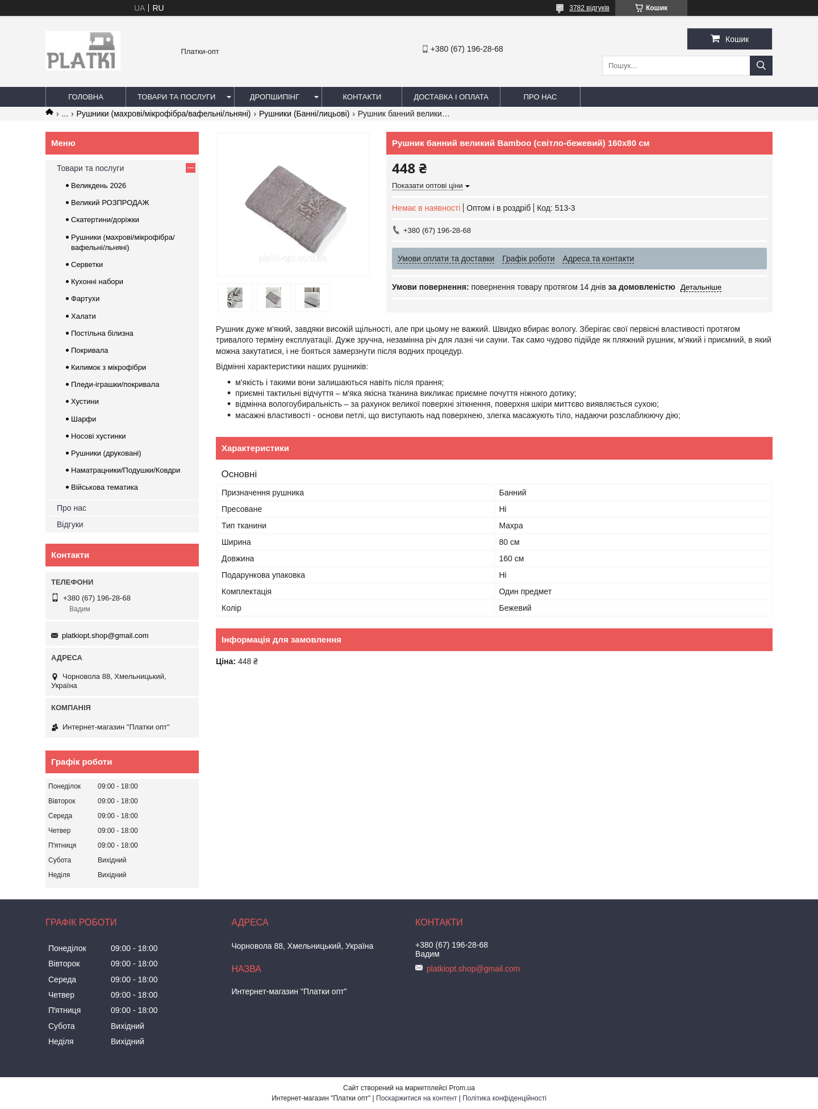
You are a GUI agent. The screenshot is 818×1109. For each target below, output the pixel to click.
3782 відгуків (589, 8)
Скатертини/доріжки (105, 219)
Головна (85, 97)
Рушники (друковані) (106, 453)
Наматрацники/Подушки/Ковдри (125, 470)
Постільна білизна (102, 333)
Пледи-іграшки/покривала (115, 384)
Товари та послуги (176, 97)
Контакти (362, 97)
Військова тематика (104, 487)
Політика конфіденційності (504, 1098)
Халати (83, 316)
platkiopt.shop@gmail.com (105, 635)
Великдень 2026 (98, 185)
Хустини (85, 401)
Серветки (87, 264)
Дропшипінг (274, 97)
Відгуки (70, 524)
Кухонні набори (97, 281)
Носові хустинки (98, 436)
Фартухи (85, 298)
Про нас (540, 97)
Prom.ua (462, 1088)
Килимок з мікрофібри (108, 367)
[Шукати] (761, 66)
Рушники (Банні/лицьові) (304, 113)
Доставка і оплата (451, 97)
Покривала (89, 350)
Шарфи (83, 419)
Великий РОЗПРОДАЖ (110, 202)
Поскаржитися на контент (416, 1098)
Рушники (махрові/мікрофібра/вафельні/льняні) (164, 113)
